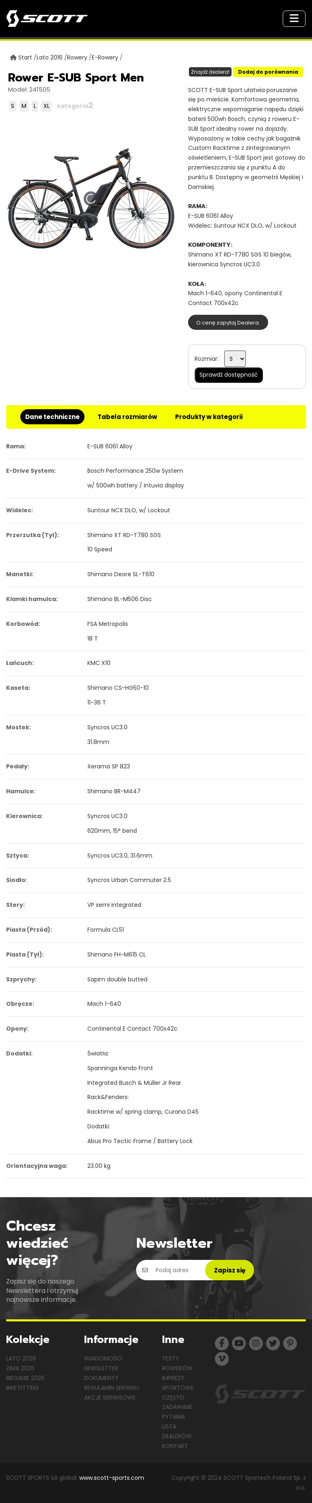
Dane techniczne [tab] (52, 417)
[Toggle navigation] (294, 19)
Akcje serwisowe (110, 1397)
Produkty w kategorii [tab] (209, 417)
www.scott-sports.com (111, 1478)
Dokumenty (101, 1378)
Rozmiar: (207, 359)
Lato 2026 (21, 1358)
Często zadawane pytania (177, 1407)
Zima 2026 (20, 1368)
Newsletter (101, 1368)
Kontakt (175, 1446)
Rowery (77, 57)
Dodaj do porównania (268, 71)
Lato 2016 (50, 57)
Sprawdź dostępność (228, 375)
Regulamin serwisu (111, 1388)
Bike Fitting (22, 1388)
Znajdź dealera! (210, 71)
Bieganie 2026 (25, 1378)
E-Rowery (105, 57)
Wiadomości (103, 1358)
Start (25, 57)
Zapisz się (229, 1270)
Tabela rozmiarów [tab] (127, 417)
